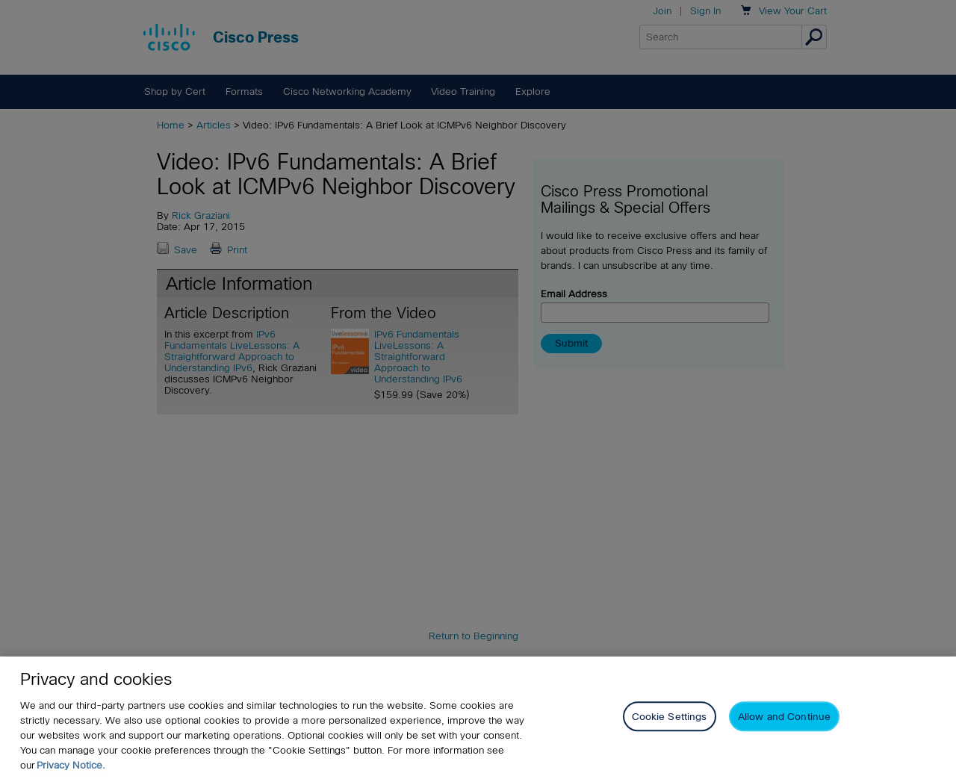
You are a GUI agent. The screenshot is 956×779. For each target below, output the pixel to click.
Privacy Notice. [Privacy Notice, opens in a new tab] (71, 765)
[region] (478, 718)
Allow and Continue (784, 716)
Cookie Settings (669, 716)
